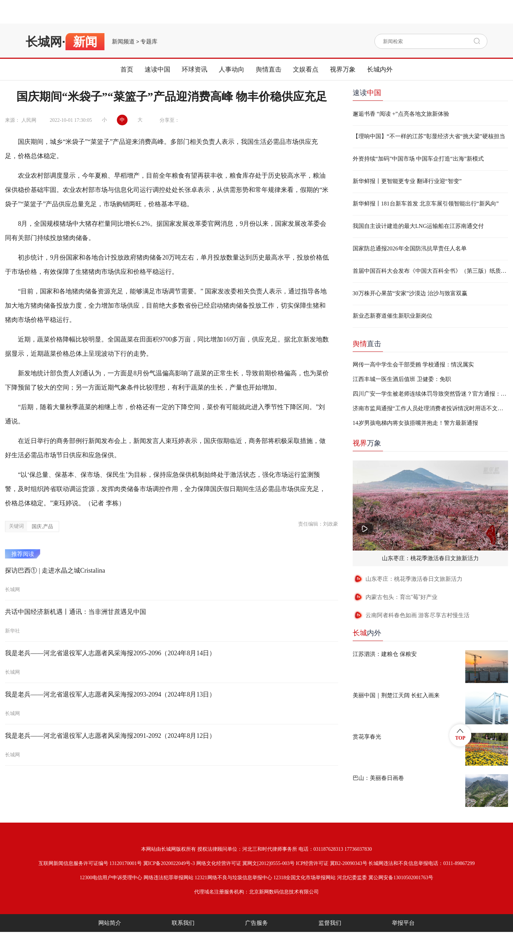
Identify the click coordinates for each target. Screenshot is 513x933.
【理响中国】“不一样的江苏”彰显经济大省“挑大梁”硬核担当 (429, 136)
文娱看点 (305, 69)
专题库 (148, 42)
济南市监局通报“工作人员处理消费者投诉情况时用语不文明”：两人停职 (430, 408)
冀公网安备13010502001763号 (400, 877)
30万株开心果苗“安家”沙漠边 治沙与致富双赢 (410, 293)
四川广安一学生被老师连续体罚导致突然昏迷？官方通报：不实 (430, 394)
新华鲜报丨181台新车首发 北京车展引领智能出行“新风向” (426, 203)
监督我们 (329, 923)
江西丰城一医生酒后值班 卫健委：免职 (402, 379)
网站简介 (109, 923)
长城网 (44, 42)
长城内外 (380, 69)
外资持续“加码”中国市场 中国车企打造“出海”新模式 (418, 159)
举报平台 (403, 923)
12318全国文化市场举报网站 (304, 877)
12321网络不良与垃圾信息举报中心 (233, 877)
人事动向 (231, 69)
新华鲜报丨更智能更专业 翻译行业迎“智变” (407, 181)
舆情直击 (268, 69)
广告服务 (256, 923)
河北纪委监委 (352, 877)
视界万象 (343, 69)
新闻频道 (123, 42)
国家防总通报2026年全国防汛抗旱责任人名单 (410, 248)
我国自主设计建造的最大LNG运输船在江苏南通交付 (418, 226)
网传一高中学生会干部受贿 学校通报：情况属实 (413, 364)
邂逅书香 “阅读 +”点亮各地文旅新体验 (401, 114)
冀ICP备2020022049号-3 (169, 863)
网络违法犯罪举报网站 (168, 877)
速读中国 (157, 69)
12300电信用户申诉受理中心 (111, 877)
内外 (367, 633)
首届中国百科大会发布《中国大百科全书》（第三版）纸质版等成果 (430, 271)
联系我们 (183, 923)
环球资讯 (194, 69)
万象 (367, 443)
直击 (367, 344)
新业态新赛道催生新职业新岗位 (392, 316)
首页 (126, 69)
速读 (367, 93)
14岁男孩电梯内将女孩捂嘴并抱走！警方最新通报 (415, 423)
